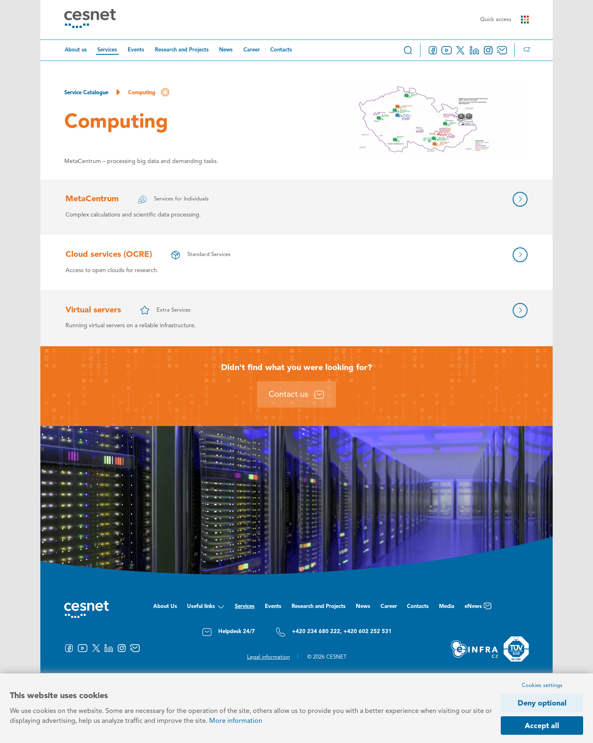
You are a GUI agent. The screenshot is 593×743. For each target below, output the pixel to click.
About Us (165, 606)
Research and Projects (182, 50)
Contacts (281, 50)
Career (251, 50)
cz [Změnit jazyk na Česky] (526, 50)
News (226, 50)
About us (76, 50)
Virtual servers (93, 310)
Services (107, 50)
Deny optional (542, 703)
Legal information (268, 657)
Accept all (542, 726)
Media (446, 606)
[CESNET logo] (90, 20)
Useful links (205, 608)
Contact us (296, 394)
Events (136, 50)
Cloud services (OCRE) (108, 255)
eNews (478, 608)
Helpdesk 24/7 (228, 632)
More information (235, 721)
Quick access (504, 19)
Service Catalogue (86, 92)
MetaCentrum (92, 199)
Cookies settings (542, 685)
